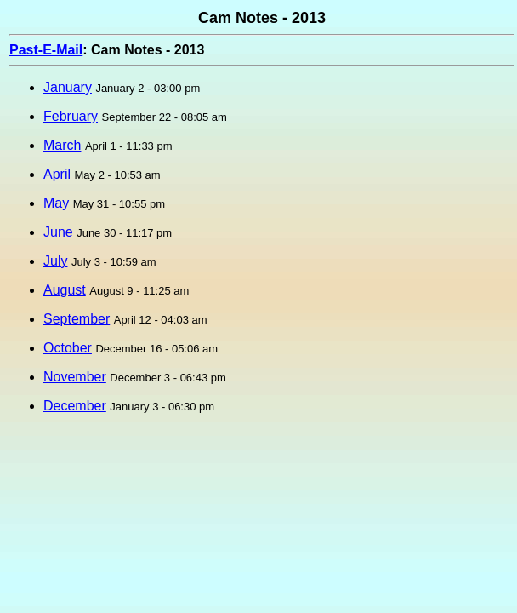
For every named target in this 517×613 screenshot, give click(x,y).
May (56, 203)
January (67, 87)
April (57, 174)
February (70, 116)
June (58, 232)
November (74, 377)
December (74, 405)
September (76, 319)
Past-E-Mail (45, 50)
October (67, 348)
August (64, 290)
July (55, 261)
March (62, 145)
